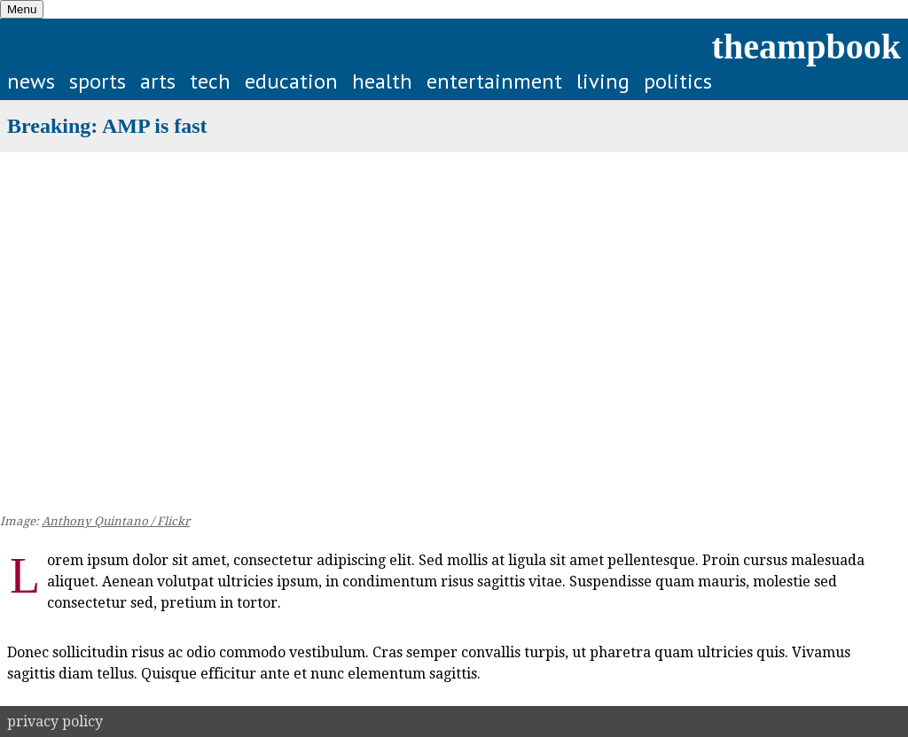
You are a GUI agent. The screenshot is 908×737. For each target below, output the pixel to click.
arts (158, 81)
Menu (21, 9)
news (31, 81)
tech (210, 81)
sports (97, 81)
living (603, 81)
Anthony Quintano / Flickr (116, 521)
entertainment (494, 81)
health (382, 81)
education (291, 81)
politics (678, 81)
